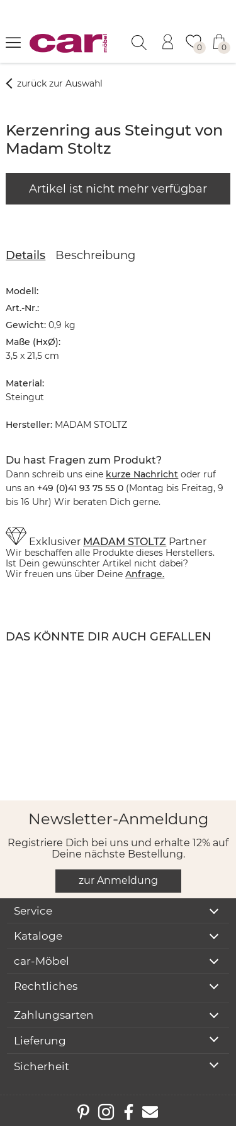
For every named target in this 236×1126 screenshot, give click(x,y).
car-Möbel (41, 961)
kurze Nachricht (142, 474)
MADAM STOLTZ (124, 542)
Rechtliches (45, 986)
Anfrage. (144, 574)
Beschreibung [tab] (95, 255)
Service (33, 911)
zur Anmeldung (118, 880)
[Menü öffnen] (13, 42)
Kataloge (38, 936)
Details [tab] (25, 255)
